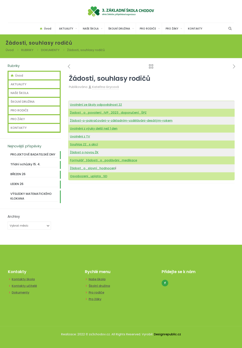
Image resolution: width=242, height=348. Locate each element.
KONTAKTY (19, 128)
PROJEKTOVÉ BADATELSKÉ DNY (32, 154)
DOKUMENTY (50, 50)
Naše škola (97, 279)
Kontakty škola (23, 279)
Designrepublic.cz (167, 334)
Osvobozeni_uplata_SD (88, 176)
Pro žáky (95, 299)
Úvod (10, 50)
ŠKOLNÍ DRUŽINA (23, 101)
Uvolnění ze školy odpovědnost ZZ (96, 105)
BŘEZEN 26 (18, 174)
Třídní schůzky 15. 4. (25, 164)
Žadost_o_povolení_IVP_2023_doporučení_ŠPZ (108, 112)
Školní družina (99, 286)
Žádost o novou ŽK (84, 152)
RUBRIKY (27, 50)
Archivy (14, 216)
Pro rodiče (96, 292)
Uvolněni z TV (80, 136)
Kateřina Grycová (105, 87)
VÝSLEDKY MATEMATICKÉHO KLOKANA (31, 196)
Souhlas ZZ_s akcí (84, 144)
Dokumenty (20, 292)
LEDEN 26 (16, 184)
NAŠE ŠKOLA (20, 93)
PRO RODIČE (19, 110)
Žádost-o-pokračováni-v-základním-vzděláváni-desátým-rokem (121, 120)
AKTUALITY (18, 84)
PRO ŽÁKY (18, 119)
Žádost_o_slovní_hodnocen (92, 168)
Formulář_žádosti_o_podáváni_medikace (103, 160)
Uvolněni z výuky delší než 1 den (93, 128)
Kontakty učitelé (24, 286)
